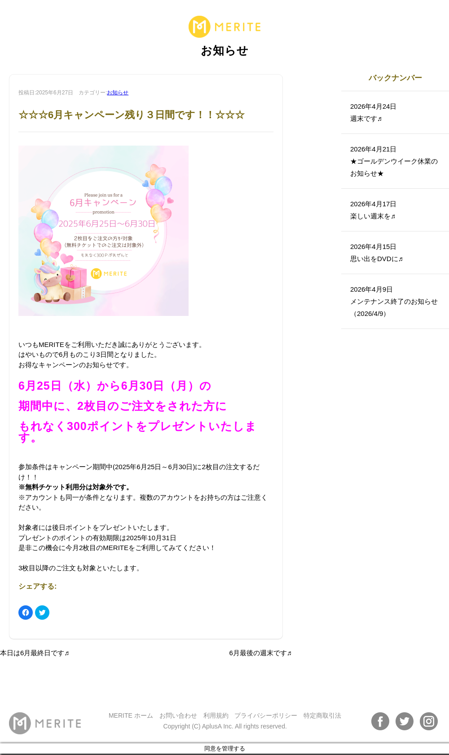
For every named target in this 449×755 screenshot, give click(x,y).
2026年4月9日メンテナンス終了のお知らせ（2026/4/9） (394, 301)
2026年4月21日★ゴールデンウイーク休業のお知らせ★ (394, 161)
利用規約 (216, 715)
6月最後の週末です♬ (260, 653)
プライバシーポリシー (265, 715)
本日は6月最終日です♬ (35, 653)
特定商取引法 (322, 715)
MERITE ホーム (131, 715)
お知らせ (117, 92)
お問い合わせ (178, 715)
